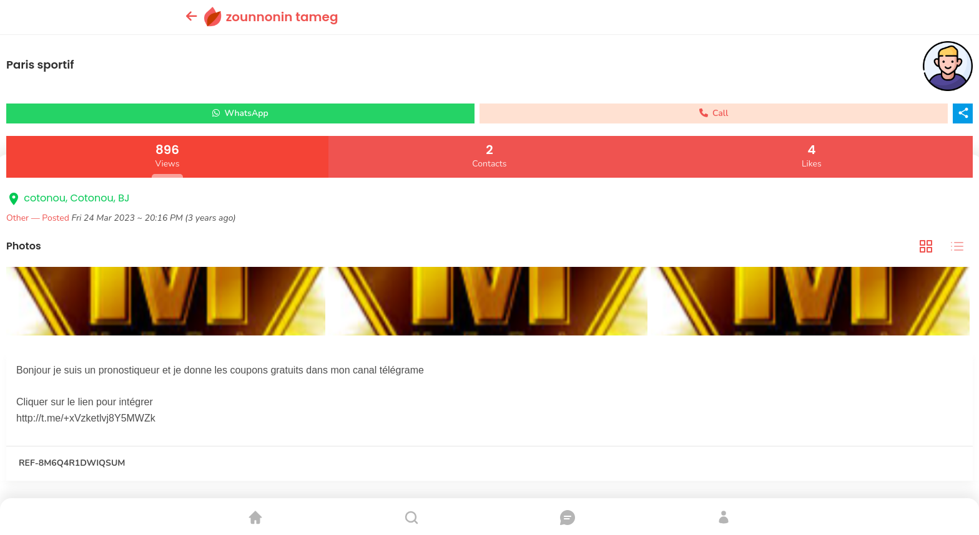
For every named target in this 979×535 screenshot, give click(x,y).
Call (714, 113)
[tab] (926, 247)
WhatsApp (240, 113)
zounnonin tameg (282, 17)
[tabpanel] (489, 303)
